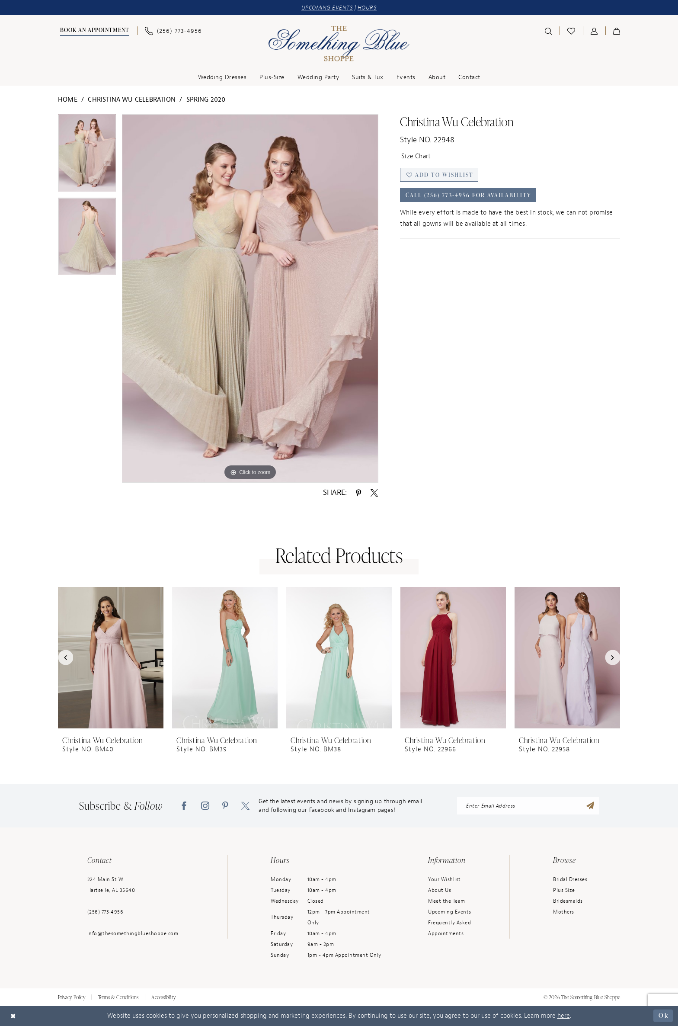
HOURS (367, 7)
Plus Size (564, 890)
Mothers (563, 911)
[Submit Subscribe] (590, 805)
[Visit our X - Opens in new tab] (245, 806)
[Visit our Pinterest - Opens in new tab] (225, 806)
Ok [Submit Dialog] (663, 1015)
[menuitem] (93, 31)
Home (67, 100)
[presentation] (110, 657)
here (563, 1016)
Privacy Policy (71, 997)
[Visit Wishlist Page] (571, 30)
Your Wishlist (444, 879)
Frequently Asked (449, 922)
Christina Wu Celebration (132, 100)
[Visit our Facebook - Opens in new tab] (184, 806)
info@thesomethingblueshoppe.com (133, 933)
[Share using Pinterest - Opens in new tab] (358, 492)
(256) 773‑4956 (105, 911)
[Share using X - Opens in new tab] (374, 492)
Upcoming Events (449, 911)
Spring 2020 (206, 100)
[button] (594, 30)
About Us (439, 890)
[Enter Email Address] (528, 805)
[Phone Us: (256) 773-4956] (173, 30)
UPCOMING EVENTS (327, 7)
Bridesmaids (568, 901)
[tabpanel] (87, 156)
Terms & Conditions (118, 997)
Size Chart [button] (416, 156)
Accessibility (163, 997)
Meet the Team (446, 901)
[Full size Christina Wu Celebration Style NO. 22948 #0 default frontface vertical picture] (250, 298)
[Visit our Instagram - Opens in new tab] (205, 806)
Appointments (446, 933)
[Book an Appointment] (93, 31)
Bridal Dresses (570, 879)
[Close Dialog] (13, 1015)
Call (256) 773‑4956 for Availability (468, 195)
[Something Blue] (339, 43)
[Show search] (548, 30)
